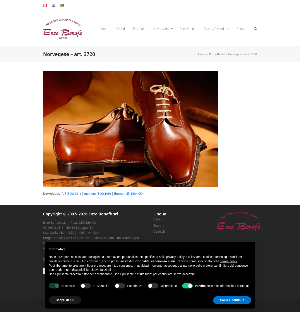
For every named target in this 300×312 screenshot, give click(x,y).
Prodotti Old (217, 54)
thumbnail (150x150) (129, 193)
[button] (255, 28)
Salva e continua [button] (232, 300)
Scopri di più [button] (65, 300)
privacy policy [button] (175, 257)
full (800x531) (71, 193)
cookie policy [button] (228, 261)
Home (202, 54)
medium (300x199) (97, 193)
